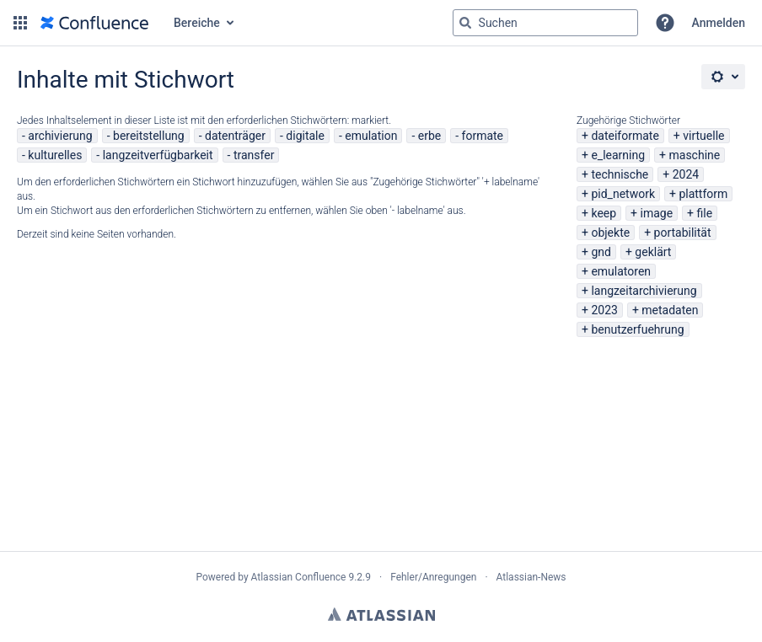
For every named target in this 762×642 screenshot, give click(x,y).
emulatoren (621, 271)
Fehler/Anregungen (433, 577)
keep (603, 213)
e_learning (618, 155)
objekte (610, 232)
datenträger (235, 135)
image (657, 213)
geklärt (653, 252)
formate (483, 135)
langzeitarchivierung (643, 290)
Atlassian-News (531, 577)
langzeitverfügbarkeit (158, 155)
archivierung (60, 135)
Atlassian (381, 614)
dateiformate (624, 135)
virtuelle (703, 135)
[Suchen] (465, 22)
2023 (604, 310)
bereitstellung (149, 135)
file (705, 213)
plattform (703, 194)
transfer (254, 155)
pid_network (623, 194)
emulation (371, 135)
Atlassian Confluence (298, 577)
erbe (429, 135)
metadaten (669, 310)
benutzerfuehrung (637, 329)
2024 (686, 174)
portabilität (682, 232)
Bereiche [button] (197, 22)
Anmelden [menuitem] (718, 22)
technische (619, 174)
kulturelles (55, 155)
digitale (305, 135)
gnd (601, 252)
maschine (695, 155)
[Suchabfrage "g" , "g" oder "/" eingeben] (545, 22)
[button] (20, 23)
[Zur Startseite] (94, 22)
